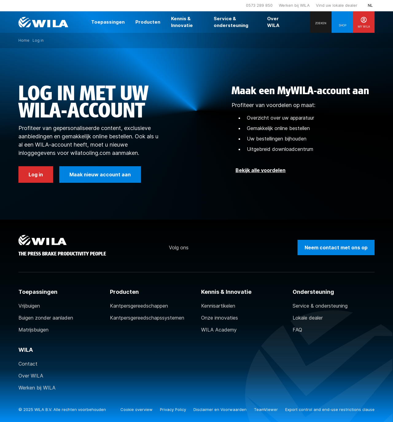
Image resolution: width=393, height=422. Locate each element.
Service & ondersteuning (320, 306)
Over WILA (30, 376)
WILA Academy (219, 330)
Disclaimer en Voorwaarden (220, 409)
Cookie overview (137, 409)
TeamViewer (266, 409)
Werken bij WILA (294, 5)
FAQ (297, 330)
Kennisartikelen (218, 306)
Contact (27, 364)
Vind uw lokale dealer (336, 5)
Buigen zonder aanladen (45, 318)
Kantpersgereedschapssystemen (147, 318)
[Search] (321, 22)
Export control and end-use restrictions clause (330, 409)
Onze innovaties (219, 318)
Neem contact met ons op (336, 247)
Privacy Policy (173, 409)
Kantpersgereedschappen (139, 306)
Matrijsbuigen (33, 330)
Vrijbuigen (29, 306)
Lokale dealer (308, 318)
